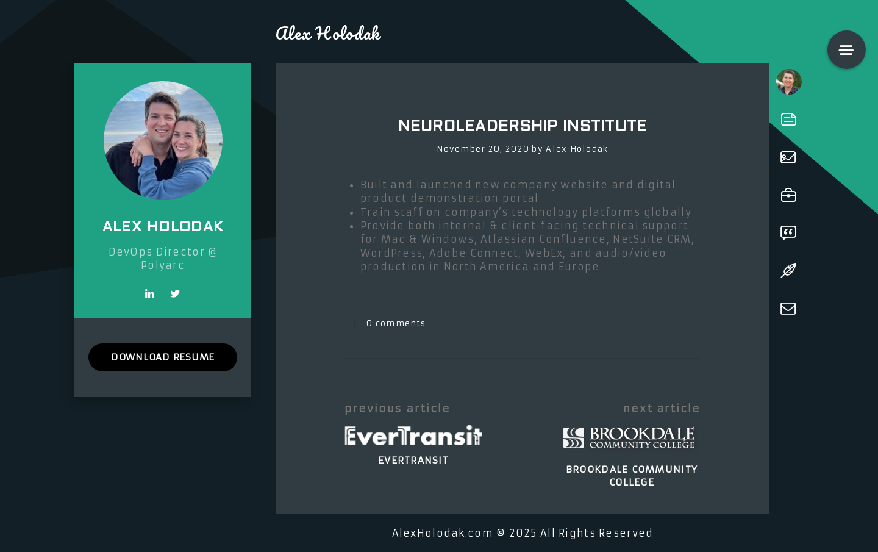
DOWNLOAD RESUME (163, 357)
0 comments (396, 323)
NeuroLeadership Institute (523, 127)
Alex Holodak (577, 149)
